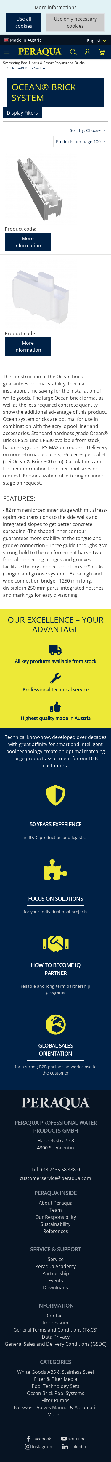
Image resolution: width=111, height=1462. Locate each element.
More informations (56, 7)
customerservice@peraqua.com (55, 1178)
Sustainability (55, 1224)
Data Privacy (56, 1337)
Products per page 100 (79, 141)
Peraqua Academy (55, 1266)
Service (56, 1259)
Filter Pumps (55, 1400)
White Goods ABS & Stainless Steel (55, 1372)
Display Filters (22, 112)
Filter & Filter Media (55, 1379)
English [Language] (96, 40)
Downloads (55, 1287)
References (55, 1231)
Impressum (55, 1322)
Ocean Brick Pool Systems (55, 1393)
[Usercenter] (87, 52)
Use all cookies (23, 22)
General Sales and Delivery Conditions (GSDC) (56, 1344)
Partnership (55, 1273)
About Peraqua (56, 1203)
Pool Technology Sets (55, 1386)
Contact (55, 1315)
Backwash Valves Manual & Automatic (56, 1407)
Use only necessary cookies (75, 22)
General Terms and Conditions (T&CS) (55, 1330)
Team (55, 1210)
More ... (55, 1414)
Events (55, 1280)
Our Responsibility (55, 1217)
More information (28, 242)
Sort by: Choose (86, 130)
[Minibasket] (102, 52)
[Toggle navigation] (6, 52)
